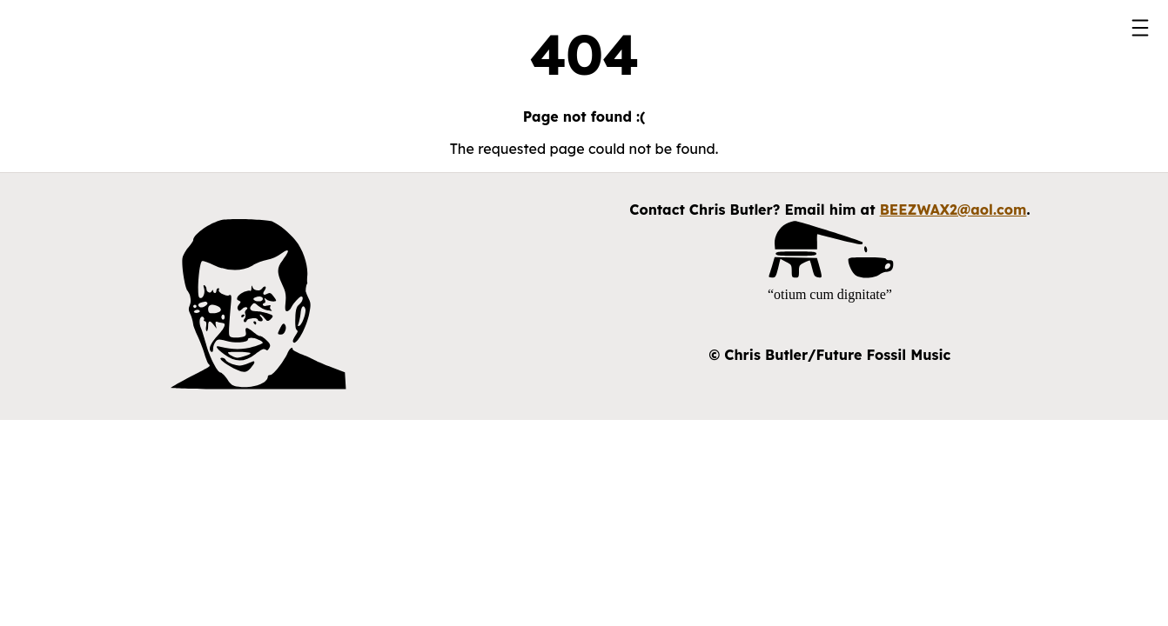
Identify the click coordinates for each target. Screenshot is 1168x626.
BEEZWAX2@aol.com (953, 209)
